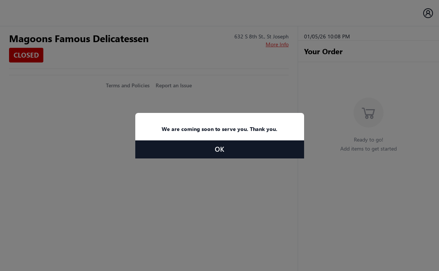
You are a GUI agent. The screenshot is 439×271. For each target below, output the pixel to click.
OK (219, 149)
